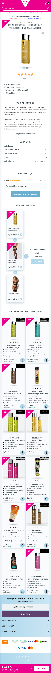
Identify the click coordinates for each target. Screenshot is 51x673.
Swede (29, 22)
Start (6, 13)
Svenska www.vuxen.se (25, 663)
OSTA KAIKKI (37, 262)
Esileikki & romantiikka (16, 13)
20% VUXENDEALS (34, 19)
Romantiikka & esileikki (32, 13)
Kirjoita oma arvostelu (25, 194)
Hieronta (44, 13)
